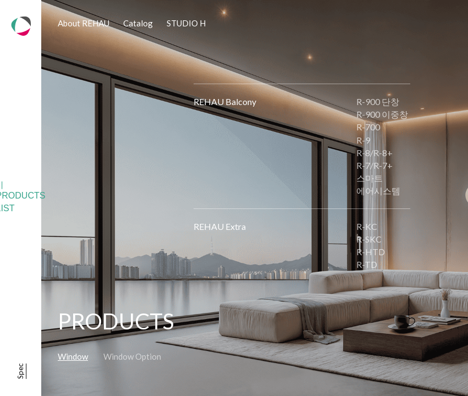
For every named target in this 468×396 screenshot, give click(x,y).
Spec (20, 371)
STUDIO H (186, 23)
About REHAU (83, 23)
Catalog (138, 23)
